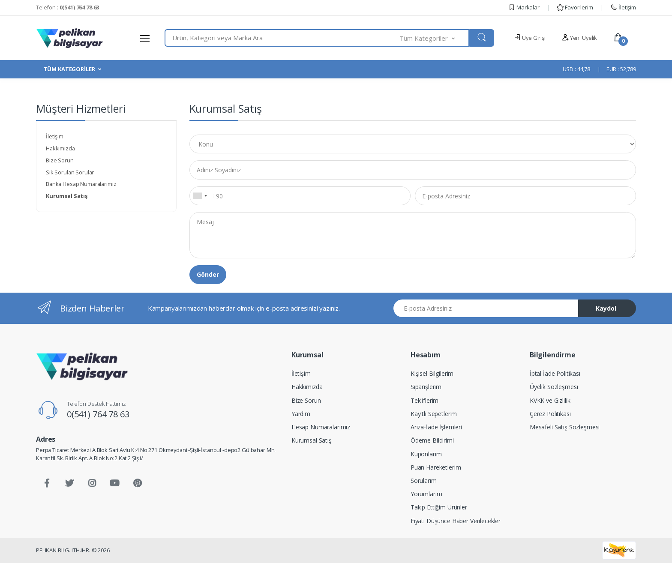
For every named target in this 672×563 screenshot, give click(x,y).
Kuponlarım (426, 454)
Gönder (208, 274)
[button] (434, 38)
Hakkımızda (60, 148)
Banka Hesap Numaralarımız (81, 184)
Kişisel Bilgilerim (432, 373)
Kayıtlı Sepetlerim (434, 414)
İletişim (623, 7)
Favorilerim (575, 7)
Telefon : (67, 7)
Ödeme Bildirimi (432, 440)
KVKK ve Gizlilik (550, 400)
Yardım (300, 414)
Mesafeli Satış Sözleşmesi (565, 427)
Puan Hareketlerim (436, 467)
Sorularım (424, 480)
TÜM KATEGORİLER (69, 69)
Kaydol (606, 308)
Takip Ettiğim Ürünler (439, 507)
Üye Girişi (529, 38)
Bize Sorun (60, 160)
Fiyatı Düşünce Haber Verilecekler (456, 521)
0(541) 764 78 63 (98, 414)
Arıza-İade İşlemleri (436, 427)
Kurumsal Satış (311, 440)
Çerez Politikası (550, 414)
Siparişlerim (426, 387)
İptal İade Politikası (555, 373)
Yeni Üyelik (579, 38)
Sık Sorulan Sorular (70, 172)
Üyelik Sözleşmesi (554, 387)
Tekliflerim (424, 400)
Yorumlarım (426, 494)
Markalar (524, 7)
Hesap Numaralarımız (320, 427)
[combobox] (282, 38)
